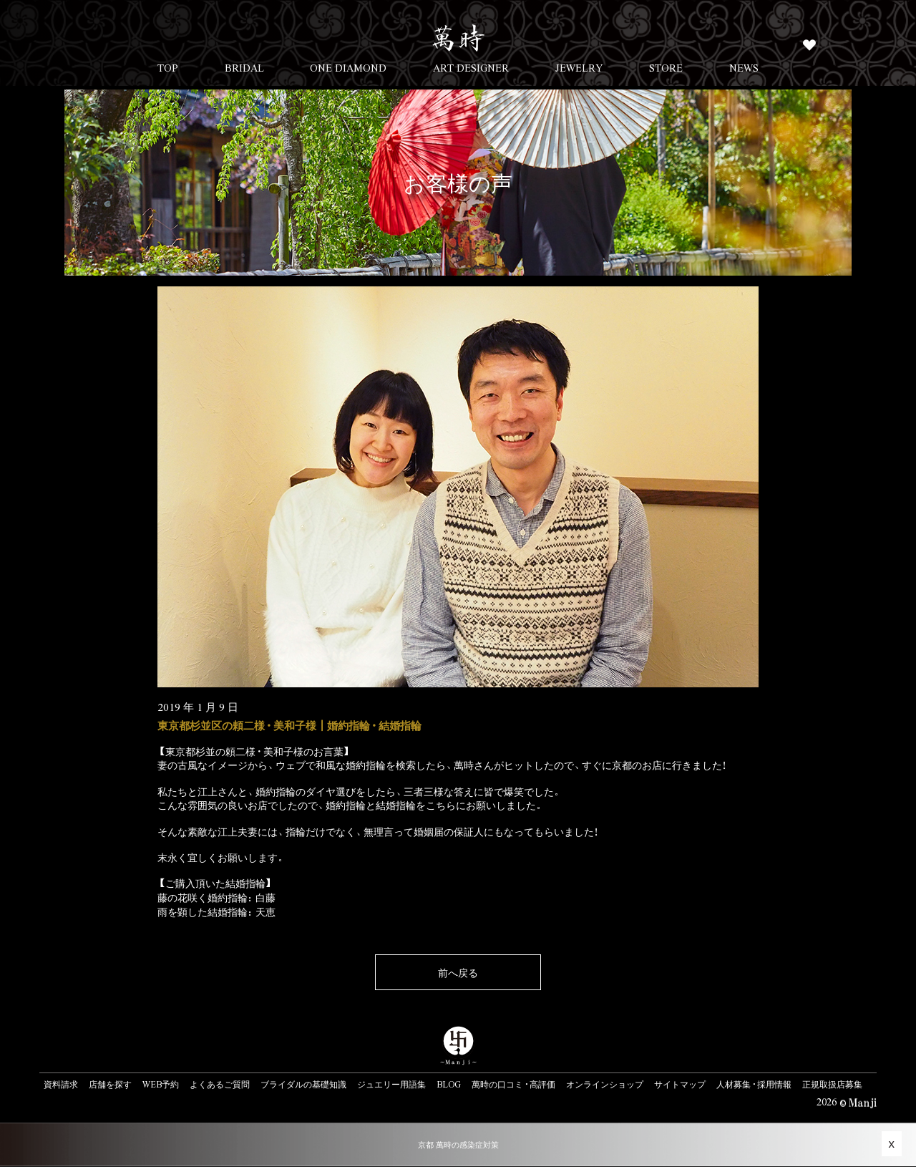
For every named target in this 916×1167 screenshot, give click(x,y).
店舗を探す (110, 1084)
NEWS (744, 67)
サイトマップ (680, 1084)
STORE (666, 67)
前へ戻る (458, 972)
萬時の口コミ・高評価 (513, 1084)
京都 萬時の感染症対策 (458, 1144)
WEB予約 (160, 1084)
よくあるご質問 (220, 1084)
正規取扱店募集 (832, 1084)
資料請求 (61, 1084)
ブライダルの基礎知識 (303, 1084)
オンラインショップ (604, 1084)
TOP (167, 67)
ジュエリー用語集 (391, 1084)
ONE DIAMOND (348, 67)
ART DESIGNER (471, 67)
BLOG (449, 1084)
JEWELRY (579, 67)
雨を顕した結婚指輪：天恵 (216, 911)
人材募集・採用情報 (753, 1084)
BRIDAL (244, 67)
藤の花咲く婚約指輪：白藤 (216, 897)
